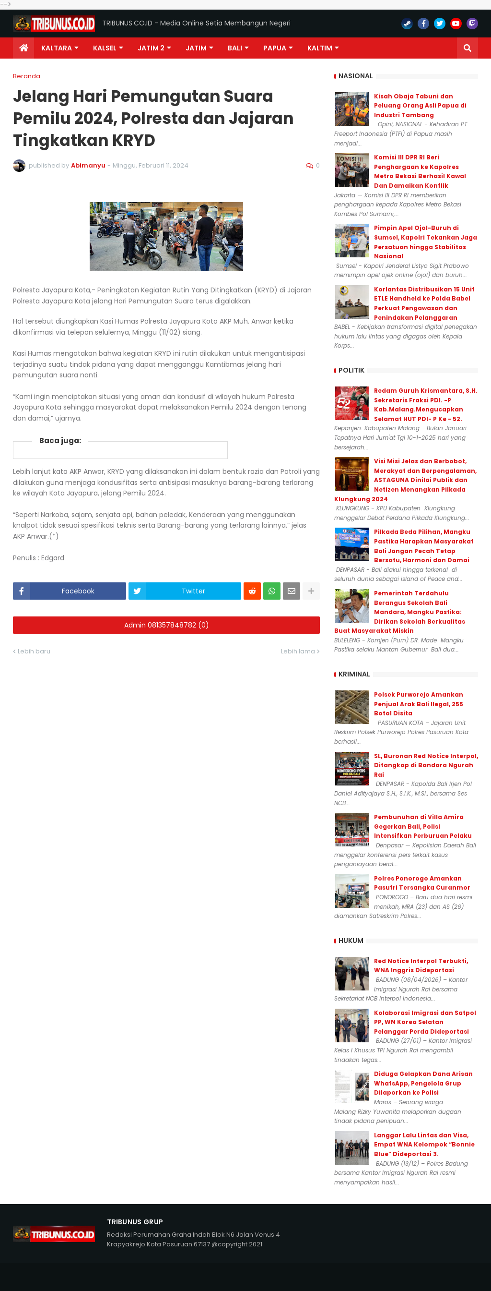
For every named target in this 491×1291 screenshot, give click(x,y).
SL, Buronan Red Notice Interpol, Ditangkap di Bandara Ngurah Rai (426, 765)
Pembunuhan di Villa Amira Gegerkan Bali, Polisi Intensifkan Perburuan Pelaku (423, 826)
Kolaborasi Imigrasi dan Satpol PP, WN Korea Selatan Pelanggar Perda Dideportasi (425, 1022)
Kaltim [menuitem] (319, 48)
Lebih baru (34, 651)
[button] (467, 48)
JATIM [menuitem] (196, 48)
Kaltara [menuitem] (56, 48)
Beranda (26, 76)
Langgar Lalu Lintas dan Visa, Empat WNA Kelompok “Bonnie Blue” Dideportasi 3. (424, 1144)
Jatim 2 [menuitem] (151, 48)
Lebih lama (298, 651)
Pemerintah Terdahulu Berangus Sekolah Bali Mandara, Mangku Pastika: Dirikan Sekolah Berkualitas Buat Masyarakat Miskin (399, 612)
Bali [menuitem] (235, 48)
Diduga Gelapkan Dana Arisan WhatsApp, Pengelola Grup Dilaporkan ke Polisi (423, 1083)
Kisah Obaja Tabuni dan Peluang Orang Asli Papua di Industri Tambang (420, 105)
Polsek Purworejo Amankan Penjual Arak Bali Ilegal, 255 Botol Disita (418, 703)
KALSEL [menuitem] (105, 48)
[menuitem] (23, 48)
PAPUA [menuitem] (274, 48)
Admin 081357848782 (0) (166, 625)
